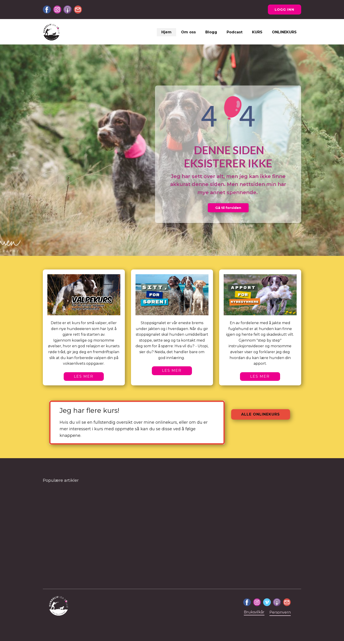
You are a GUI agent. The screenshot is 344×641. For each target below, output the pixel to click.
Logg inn (284, 9)
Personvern (280, 612)
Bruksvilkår (254, 612)
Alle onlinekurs (260, 414)
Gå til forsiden (228, 208)
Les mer (83, 376)
